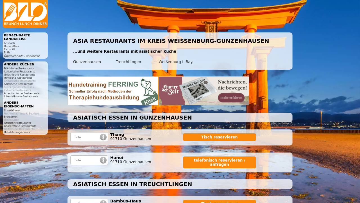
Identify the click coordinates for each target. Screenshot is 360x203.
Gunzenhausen (87, 62)
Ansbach (9, 43)
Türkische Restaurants (18, 77)
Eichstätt (9, 49)
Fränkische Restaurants (19, 68)
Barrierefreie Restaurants (20, 125)
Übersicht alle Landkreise (22, 56)
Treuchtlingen (128, 62)
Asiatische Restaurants (18, 83)
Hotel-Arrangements (17, 132)
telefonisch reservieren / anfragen (219, 162)
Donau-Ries (11, 46)
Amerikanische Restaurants (21, 93)
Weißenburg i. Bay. (176, 62)
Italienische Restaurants (19, 71)
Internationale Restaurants (21, 96)
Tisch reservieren (219, 137)
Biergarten (10, 116)
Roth (7, 52)
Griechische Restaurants (19, 74)
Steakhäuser (12, 110)
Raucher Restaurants (17, 122)
